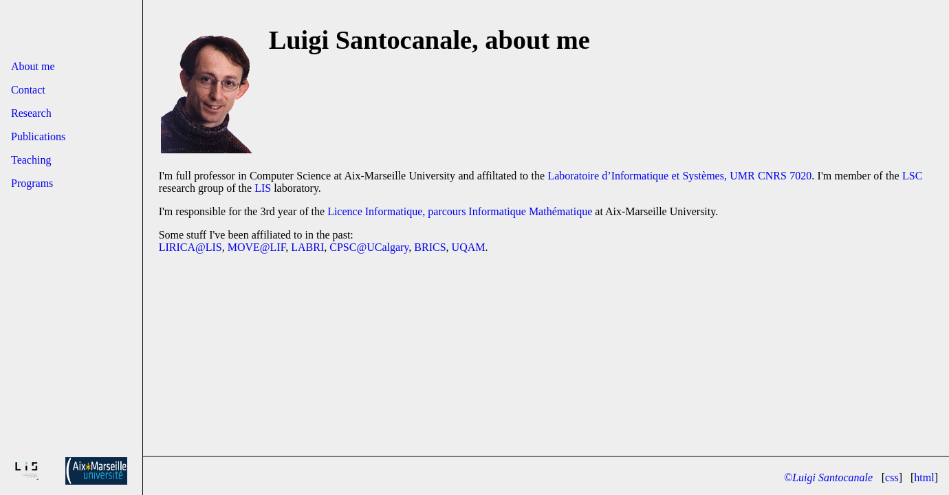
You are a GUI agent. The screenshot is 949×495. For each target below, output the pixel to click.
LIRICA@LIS (190, 247)
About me (33, 66)
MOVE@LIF (257, 247)
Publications (38, 136)
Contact (28, 90)
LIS (262, 188)
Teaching (31, 160)
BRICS (430, 247)
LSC (912, 176)
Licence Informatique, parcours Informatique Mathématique (459, 211)
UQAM (469, 247)
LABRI (307, 247)
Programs (32, 183)
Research (31, 113)
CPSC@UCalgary (368, 247)
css (892, 477)
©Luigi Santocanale (828, 477)
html (924, 477)
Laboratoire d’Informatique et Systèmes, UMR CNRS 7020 (679, 176)
